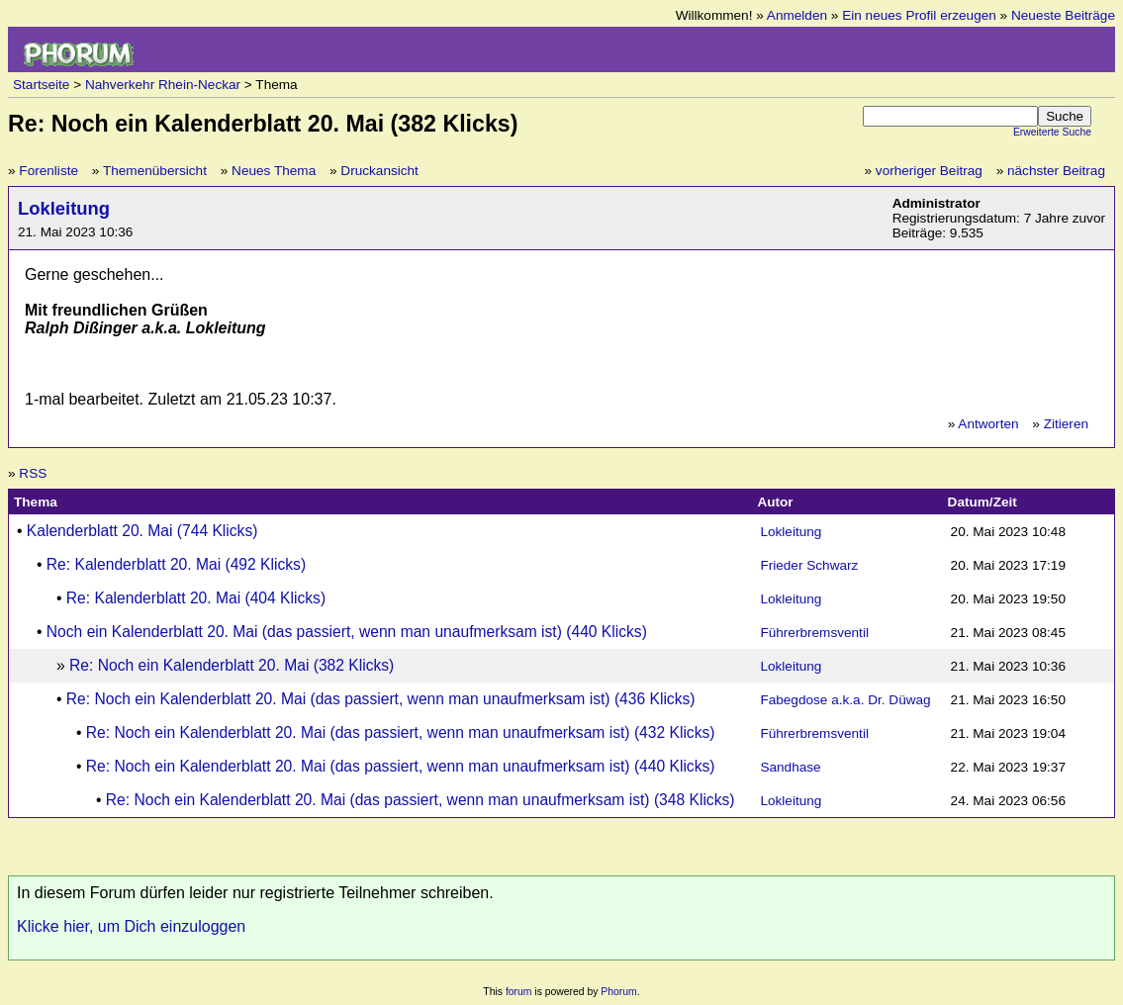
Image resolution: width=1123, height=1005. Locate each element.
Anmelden (797, 15)
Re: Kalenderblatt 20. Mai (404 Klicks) (196, 598)
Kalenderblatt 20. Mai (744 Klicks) (142, 530)
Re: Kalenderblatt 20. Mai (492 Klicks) (176, 564)
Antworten (988, 423)
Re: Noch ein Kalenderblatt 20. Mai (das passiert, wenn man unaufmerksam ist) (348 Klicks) (420, 799)
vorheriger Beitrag (929, 170)
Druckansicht (379, 170)
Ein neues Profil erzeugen (919, 15)
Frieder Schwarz (809, 565)
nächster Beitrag (1056, 170)
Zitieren (1066, 423)
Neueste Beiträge (1063, 15)
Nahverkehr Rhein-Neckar (162, 84)
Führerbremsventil (814, 632)
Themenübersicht (155, 170)
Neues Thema (274, 170)
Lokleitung (64, 208)
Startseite (41, 84)
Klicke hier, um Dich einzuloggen (131, 926)
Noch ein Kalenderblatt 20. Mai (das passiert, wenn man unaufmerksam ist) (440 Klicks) (347, 631)
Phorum (618, 991)
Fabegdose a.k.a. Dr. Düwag (845, 699)
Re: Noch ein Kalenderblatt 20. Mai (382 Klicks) (231, 665)
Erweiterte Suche (1052, 132)
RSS (33, 473)
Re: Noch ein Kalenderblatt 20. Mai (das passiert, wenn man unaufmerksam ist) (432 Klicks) (400, 732)
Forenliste (48, 170)
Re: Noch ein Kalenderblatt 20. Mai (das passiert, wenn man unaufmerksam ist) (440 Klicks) (400, 766)
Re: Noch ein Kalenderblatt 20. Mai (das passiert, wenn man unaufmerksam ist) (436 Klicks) (381, 698)
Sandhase (790, 767)
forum (519, 991)
